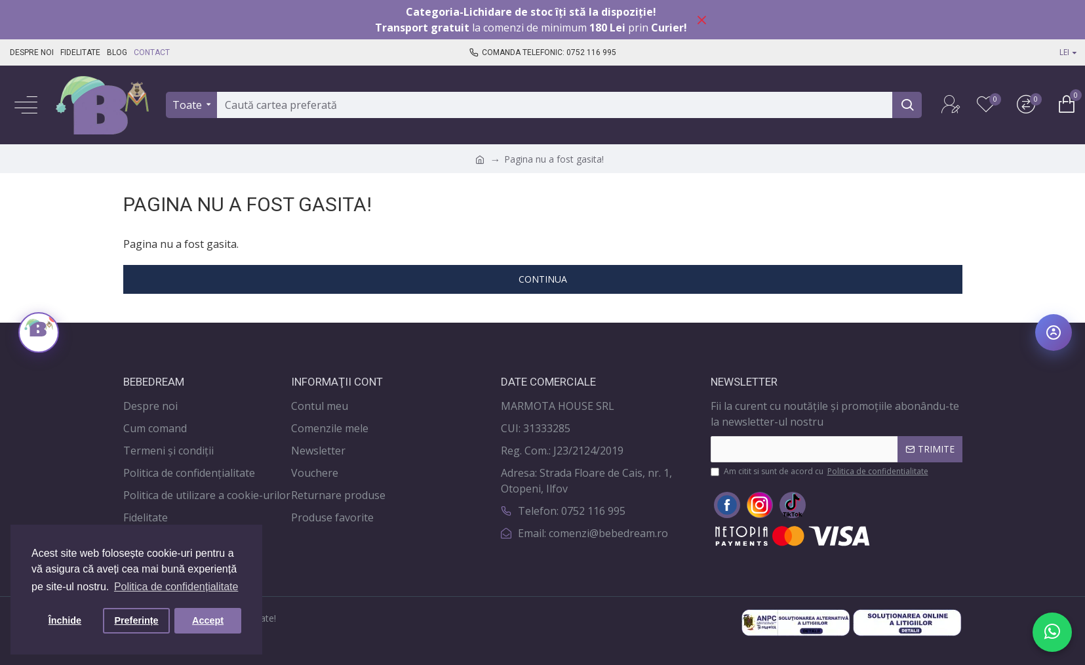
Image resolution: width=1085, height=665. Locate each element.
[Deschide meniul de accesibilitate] (1053, 332)
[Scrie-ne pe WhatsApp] (1052, 632)
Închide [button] (65, 620)
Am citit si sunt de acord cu (820, 471)
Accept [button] (208, 620)
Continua (543, 279)
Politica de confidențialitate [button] (176, 586)
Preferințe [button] (136, 620)
